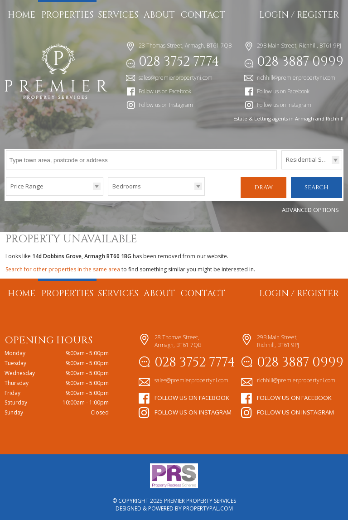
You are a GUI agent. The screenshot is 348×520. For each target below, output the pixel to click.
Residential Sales (310, 159)
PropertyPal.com (208, 506)
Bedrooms (126, 186)
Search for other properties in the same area (62, 267)
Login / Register (299, 15)
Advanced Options (310, 208)
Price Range (27, 186)
